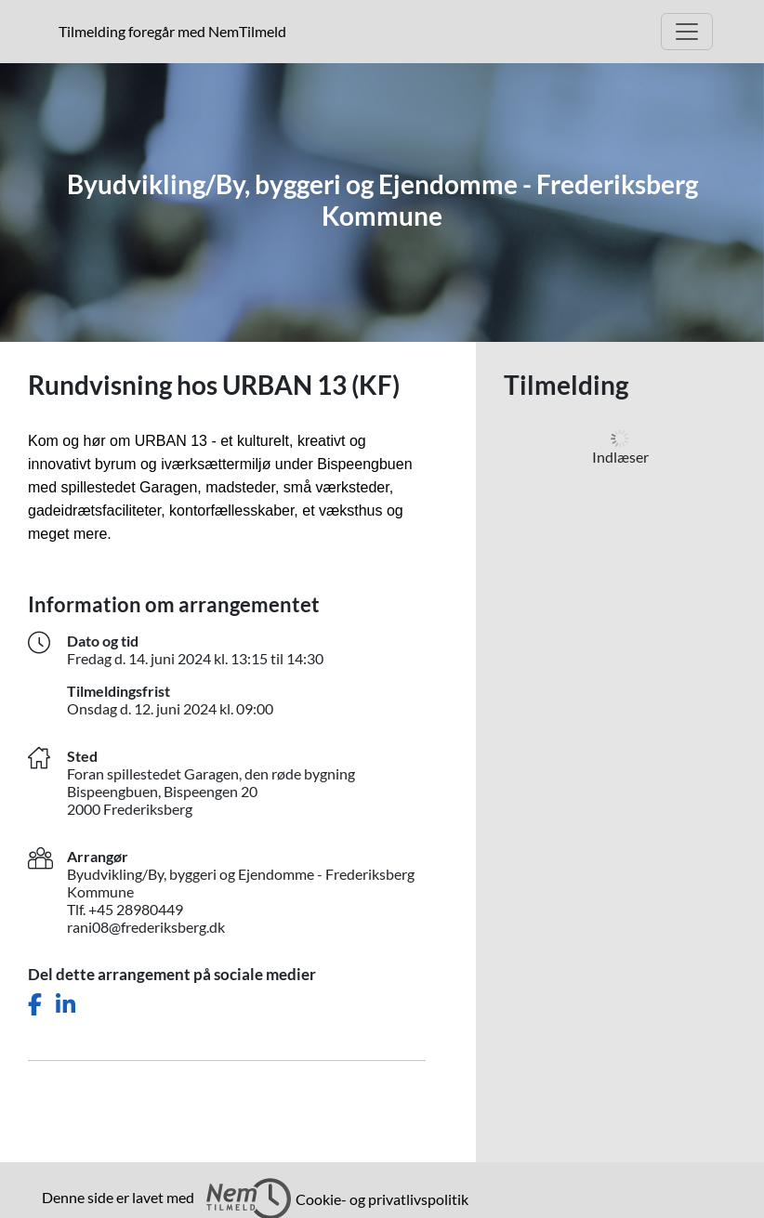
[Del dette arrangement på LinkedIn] (65, 1004)
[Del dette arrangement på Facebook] (35, 1004)
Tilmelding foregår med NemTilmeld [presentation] (172, 31)
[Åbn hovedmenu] (687, 31)
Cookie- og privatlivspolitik (382, 1199)
